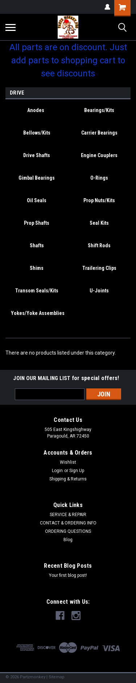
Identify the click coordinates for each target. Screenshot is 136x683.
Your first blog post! (68, 575)
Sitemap (57, 677)
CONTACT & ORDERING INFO (68, 523)
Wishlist (68, 462)
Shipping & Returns (68, 479)
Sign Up (76, 470)
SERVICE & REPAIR (68, 514)
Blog (68, 539)
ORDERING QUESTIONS (68, 531)
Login (57, 470)
